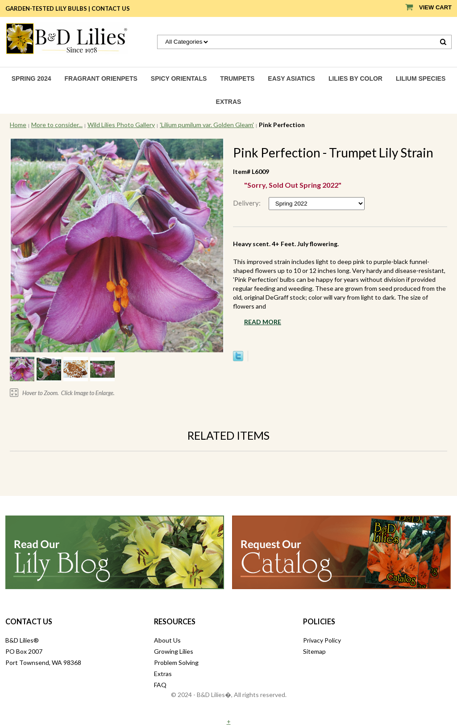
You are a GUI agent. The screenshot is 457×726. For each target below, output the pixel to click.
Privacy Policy (322, 640)
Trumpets (237, 78)
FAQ (160, 685)
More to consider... (57, 124)
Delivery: (247, 203)
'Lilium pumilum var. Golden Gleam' (207, 124)
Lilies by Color (355, 78)
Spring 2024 (31, 78)
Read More (262, 322)
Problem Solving (176, 662)
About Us (167, 640)
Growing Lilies (173, 651)
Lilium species (420, 78)
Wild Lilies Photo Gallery (121, 124)
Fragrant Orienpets (100, 78)
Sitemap (314, 651)
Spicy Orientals (179, 78)
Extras (228, 101)
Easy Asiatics (291, 78)
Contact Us (110, 8)
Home (18, 124)
